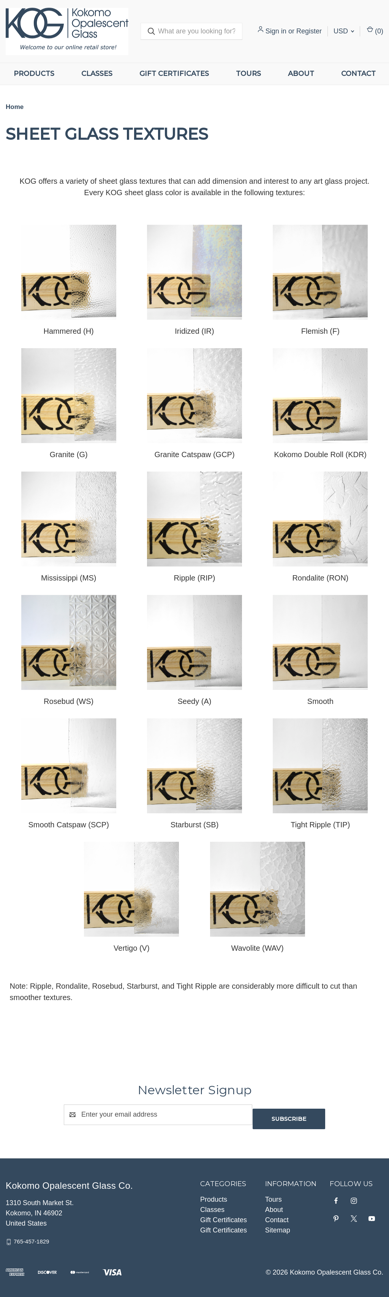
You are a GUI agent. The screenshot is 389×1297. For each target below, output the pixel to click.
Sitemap (277, 1226)
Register (309, 31)
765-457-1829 (31, 1237)
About (301, 73)
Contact (358, 73)
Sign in (276, 31)
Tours (248, 73)
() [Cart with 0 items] (375, 30)
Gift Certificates (174, 73)
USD (344, 31)
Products (34, 73)
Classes (96, 73)
